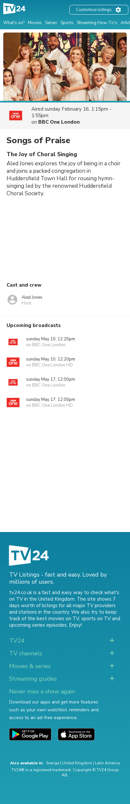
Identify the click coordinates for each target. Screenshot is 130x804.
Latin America (107, 763)
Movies (35, 23)
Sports (66, 23)
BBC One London (59, 122)
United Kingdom (77, 763)
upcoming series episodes (38, 625)
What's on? (13, 23)
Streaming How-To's (97, 23)
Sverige (52, 763)
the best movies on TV (53, 618)
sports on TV (96, 618)
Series (51, 23)
